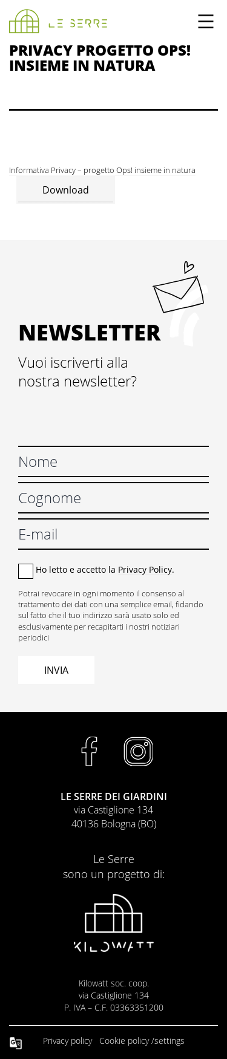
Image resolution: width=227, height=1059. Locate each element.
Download (65, 190)
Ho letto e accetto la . (105, 569)
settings (169, 1040)
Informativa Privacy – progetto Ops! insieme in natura (102, 170)
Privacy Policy (145, 569)
